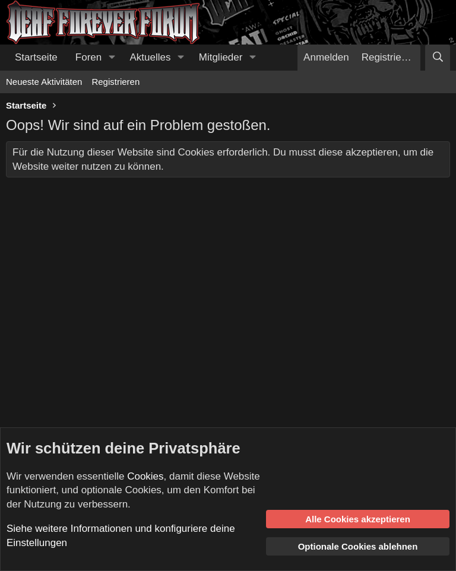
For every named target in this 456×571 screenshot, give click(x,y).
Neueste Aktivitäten (44, 82)
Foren (88, 57)
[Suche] (437, 58)
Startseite (36, 57)
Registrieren (115, 82)
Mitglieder (221, 57)
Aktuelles (150, 57)
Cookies (145, 476)
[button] (112, 58)
